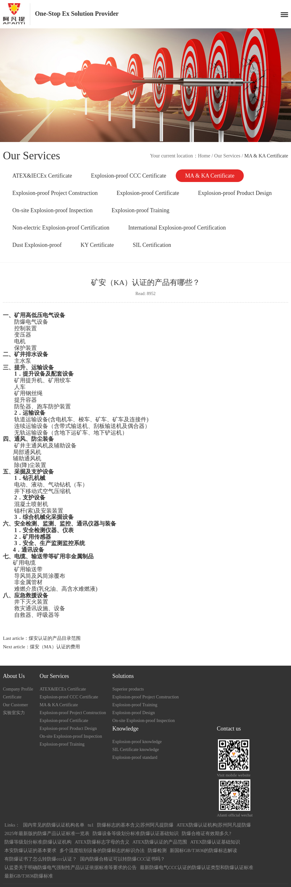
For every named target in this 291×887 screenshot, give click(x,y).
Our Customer (15, 704)
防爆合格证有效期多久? (206, 833)
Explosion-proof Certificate (148, 193)
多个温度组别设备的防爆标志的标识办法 (102, 850)
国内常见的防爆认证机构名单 (53, 824)
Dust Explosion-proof (37, 245)
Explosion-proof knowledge (137, 741)
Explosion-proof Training (140, 210)
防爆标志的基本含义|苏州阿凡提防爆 (135, 824)
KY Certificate (97, 245)
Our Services (227, 155)
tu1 (91, 824)
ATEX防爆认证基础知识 (215, 841)
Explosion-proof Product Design (235, 193)
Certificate (12, 697)
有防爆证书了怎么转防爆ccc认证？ (40, 858)
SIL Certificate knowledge (135, 749)
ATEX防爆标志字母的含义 (102, 841)
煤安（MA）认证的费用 (55, 646)
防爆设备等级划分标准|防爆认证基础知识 (136, 833)
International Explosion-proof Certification (177, 228)
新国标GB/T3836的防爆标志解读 (203, 850)
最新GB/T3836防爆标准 (28, 875)
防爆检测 (157, 850)
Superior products (128, 689)
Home (204, 155)
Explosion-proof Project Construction (55, 193)
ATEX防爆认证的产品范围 (160, 841)
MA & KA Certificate (209, 176)
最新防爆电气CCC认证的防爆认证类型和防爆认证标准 (196, 867)
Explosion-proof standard (134, 757)
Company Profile (18, 689)
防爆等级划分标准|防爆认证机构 (37, 841)
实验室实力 (14, 712)
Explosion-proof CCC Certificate (128, 176)
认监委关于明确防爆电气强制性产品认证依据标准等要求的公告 (70, 867)
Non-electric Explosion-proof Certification (60, 228)
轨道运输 (25, 419)
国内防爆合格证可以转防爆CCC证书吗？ (122, 858)
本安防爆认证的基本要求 (30, 850)
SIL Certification (152, 245)
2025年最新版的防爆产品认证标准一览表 (46, 833)
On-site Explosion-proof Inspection (52, 210)
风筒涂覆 (48, 576)
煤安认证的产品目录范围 (55, 638)
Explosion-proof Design (133, 712)
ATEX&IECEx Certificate (42, 176)
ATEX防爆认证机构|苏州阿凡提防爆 (214, 824)
